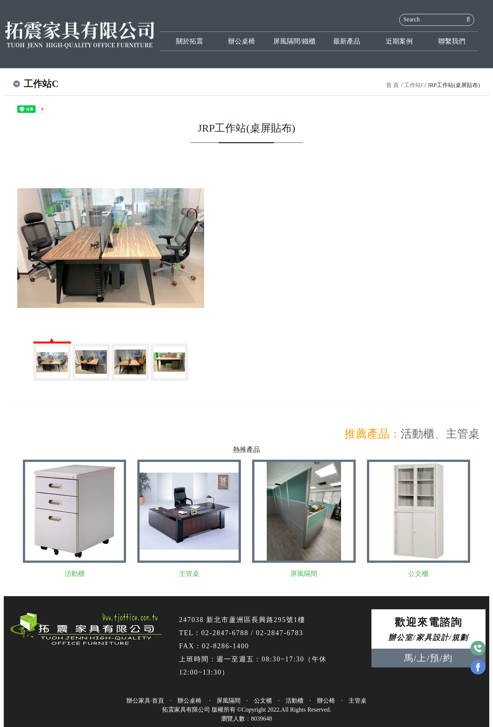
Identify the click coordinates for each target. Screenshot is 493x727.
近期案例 (399, 41)
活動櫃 (417, 433)
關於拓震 (189, 41)
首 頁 (392, 85)
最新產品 (346, 41)
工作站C (414, 85)
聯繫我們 (451, 41)
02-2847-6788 (224, 633)
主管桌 (462, 433)
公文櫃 (418, 573)
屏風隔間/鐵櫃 (294, 41)
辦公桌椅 (241, 41)
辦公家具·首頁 (145, 700)
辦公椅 (326, 700)
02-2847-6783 (279, 633)
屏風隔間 (303, 573)
